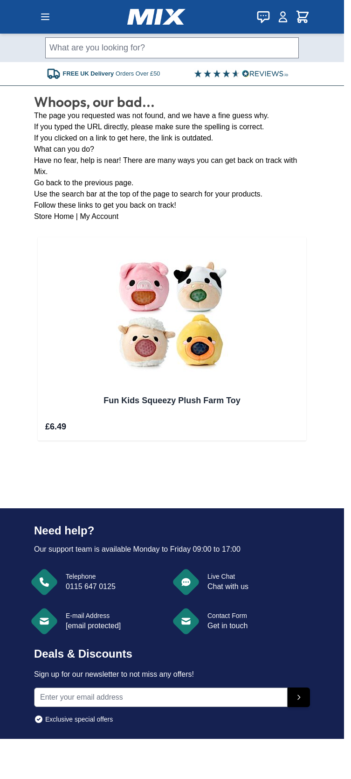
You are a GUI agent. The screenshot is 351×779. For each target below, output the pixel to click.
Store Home (54, 216)
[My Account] (283, 16)
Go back (48, 183)
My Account (99, 216)
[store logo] (156, 17)
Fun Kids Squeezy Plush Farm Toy (172, 400)
